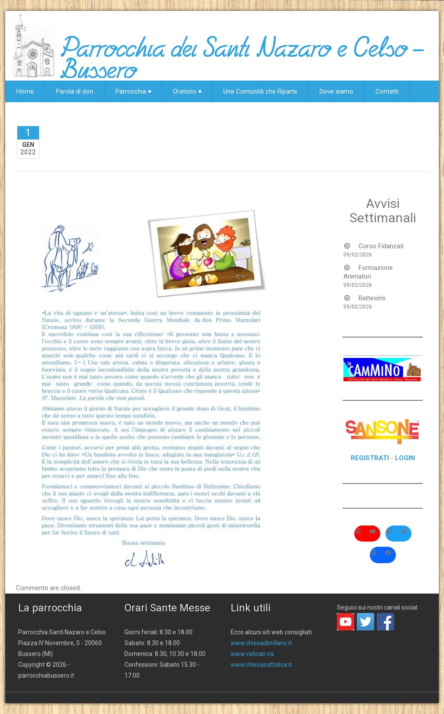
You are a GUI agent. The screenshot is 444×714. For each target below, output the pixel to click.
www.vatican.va (252, 653)
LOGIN (405, 458)
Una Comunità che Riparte (260, 91)
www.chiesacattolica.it (261, 664)
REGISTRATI (370, 458)
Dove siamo (336, 91)
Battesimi (372, 298)
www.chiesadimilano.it (261, 642)
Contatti (386, 91)
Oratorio (187, 91)
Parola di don (74, 91)
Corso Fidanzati (381, 246)
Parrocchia (133, 91)
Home (25, 91)
